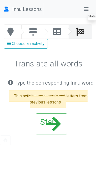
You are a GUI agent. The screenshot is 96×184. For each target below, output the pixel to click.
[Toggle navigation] (86, 9)
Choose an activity (26, 43)
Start (50, 124)
